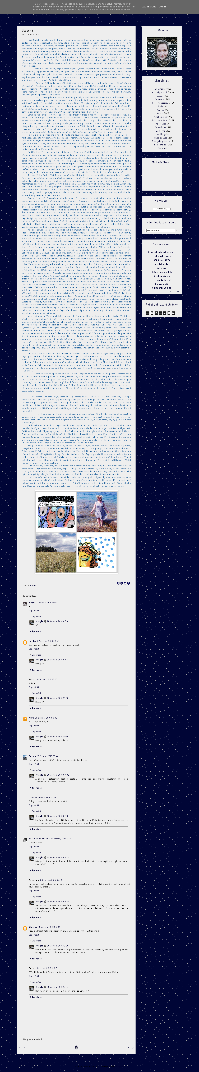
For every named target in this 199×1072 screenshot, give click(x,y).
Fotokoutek (160, 99)
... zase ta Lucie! (162, 280)
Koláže (160, 113)
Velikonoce (161, 123)
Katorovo (162, 268)
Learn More (149, 7)
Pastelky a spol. (160, 92)
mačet (32, 602)
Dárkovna (160, 131)
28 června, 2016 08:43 (46, 679)
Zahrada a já (161, 284)
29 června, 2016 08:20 (58, 901)
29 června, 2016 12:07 (46, 968)
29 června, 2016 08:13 (51, 880)
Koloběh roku (160, 117)
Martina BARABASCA (39, 838)
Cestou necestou (160, 103)
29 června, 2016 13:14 (57, 987)
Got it (162, 7)
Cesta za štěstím (160, 120)
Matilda (33, 641)
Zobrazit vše (175, 291)
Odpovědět (34, 610)
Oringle (39, 621)
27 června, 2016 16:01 (46, 602)
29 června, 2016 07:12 (58, 816)
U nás (160, 106)
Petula (32, 756)
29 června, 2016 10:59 (58, 945)
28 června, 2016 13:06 (58, 698)
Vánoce (160, 110)
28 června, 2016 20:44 (47, 756)
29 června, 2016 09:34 (49, 927)
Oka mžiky (160, 89)
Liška (31, 797)
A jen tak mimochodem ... (161, 252)
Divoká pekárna (162, 276)
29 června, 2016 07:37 (62, 838)
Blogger (119, 1066)
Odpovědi (36, 616)
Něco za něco (160, 137)
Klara (31, 717)
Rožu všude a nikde (161, 272)
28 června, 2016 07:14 (57, 621)
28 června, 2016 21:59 (46, 797)
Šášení (160, 96)
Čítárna (34, 585)
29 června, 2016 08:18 (58, 857)
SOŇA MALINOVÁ (162, 260)
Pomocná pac (161, 144)
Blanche (33, 927)
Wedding (161, 134)
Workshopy (160, 127)
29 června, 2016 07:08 (58, 775)
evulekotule (161, 264)
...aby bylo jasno (162, 256)
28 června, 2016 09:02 (46, 717)
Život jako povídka (161, 141)
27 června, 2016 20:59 (48, 641)
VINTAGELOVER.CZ (162, 288)
